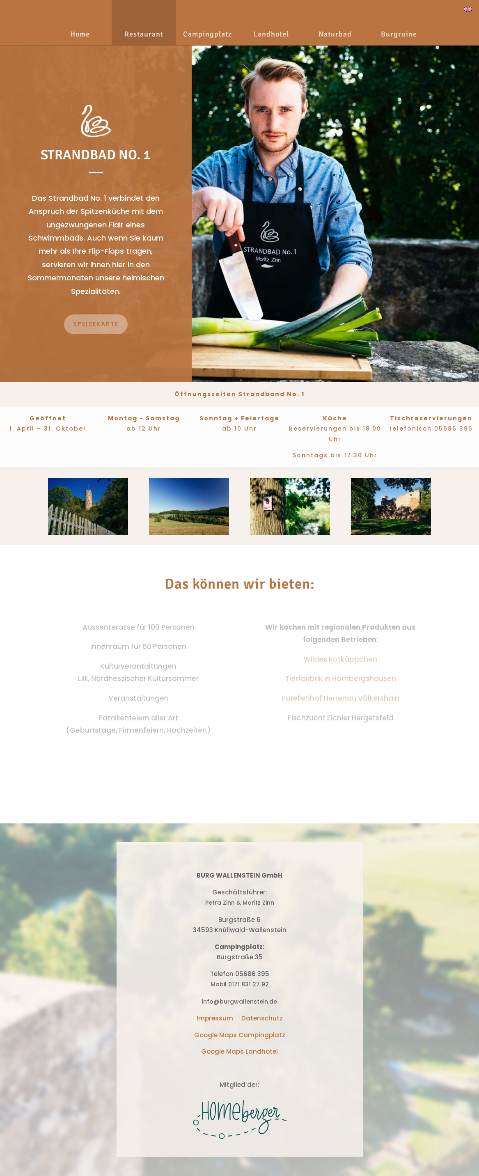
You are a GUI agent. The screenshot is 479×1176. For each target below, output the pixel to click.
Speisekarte (96, 324)
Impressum (215, 1018)
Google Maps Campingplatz (239, 1035)
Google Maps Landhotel (239, 1051)
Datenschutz (262, 1018)
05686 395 (453, 428)
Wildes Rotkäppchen (340, 659)
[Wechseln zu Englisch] (468, 8)
